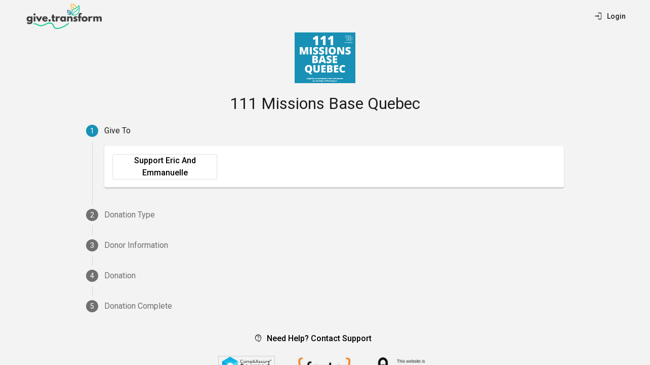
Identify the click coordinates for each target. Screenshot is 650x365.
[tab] (325, 131)
